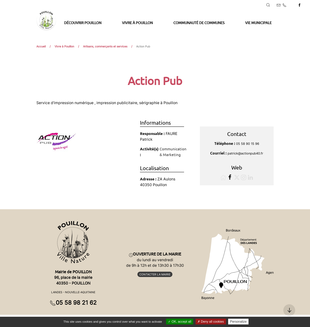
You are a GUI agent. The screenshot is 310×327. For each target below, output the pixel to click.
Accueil (41, 46)
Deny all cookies (211, 321)
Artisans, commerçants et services (105, 46)
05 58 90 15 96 (247, 144)
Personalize (238, 321)
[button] (268, 5)
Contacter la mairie (154, 274)
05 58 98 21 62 (73, 302)
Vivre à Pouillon (64, 46)
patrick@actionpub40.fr (245, 153)
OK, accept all (179, 321)
